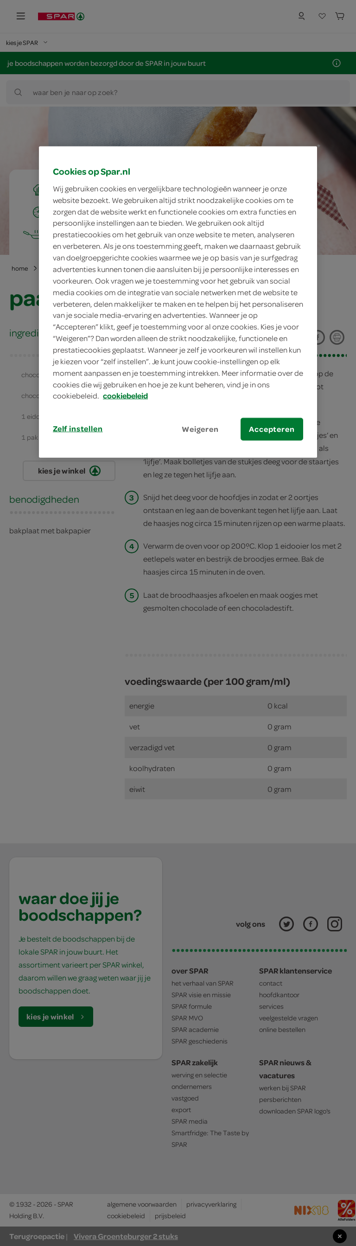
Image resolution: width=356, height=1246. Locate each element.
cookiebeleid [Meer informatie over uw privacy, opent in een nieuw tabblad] (125, 396)
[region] (178, 302)
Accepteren (271, 429)
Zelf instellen (78, 429)
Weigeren (200, 429)
